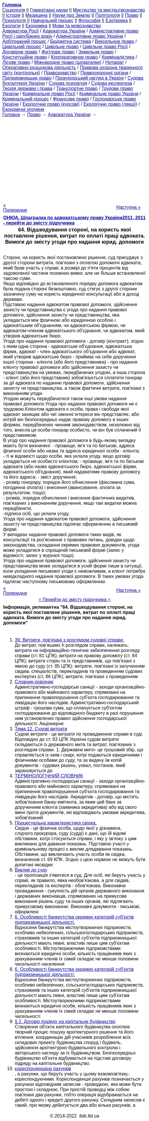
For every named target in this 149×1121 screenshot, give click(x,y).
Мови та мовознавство (76, 25)
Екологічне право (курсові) (51, 104)
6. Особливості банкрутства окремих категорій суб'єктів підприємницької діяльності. (74, 920)
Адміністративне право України (89, 36)
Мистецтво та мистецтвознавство (109, 10)
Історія (13, 15)
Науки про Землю (71, 15)
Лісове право (16, 62)
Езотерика (117, 20)
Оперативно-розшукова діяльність (39, 67)
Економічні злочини (23, 109)
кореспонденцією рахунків (43, 1068)
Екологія (11, 25)
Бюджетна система (70, 41)
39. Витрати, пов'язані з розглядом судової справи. (69, 639)
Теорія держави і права (27, 88)
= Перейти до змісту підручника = (75, 599)
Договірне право (19, 51)
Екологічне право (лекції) (110, 104)
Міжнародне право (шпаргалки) (67, 62)
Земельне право (95, 51)
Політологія (107, 15)
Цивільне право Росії (105, 46)
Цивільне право (62, 46)
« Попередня (15, 207)
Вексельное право (114, 41)
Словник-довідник (34, 681)
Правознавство (60, 72)
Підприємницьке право (27, 78)
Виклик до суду (31, 869)
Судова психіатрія (68, 83)
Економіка (36, 25)
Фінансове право (71, 98)
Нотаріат (114, 62)
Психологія (14, 20)
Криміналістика (118, 57)
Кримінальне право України (108, 93)
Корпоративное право (74, 57)
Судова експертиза (111, 83)
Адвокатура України (64, 30)
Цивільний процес (21, 46)
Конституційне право (24, 57)
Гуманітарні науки (49, 10)
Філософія (89, 20)
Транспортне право (77, 88)
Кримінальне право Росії (49, 93)
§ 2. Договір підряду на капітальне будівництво (65, 1021)
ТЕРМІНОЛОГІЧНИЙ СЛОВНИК (49, 775)
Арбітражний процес (24, 41)
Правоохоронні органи (104, 72)
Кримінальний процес (25, 98)
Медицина (37, 15)
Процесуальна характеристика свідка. (56, 822)
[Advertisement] (74, 158)
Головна (11, 114)
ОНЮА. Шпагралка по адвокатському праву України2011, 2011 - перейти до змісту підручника (74, 220)
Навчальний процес (52, 20)
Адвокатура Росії (20, 30)
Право (132, 15)
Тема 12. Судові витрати (41, 728)
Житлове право (57, 51)
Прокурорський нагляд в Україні (89, 78)
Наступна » (128, 207)
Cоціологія (13, 10)
